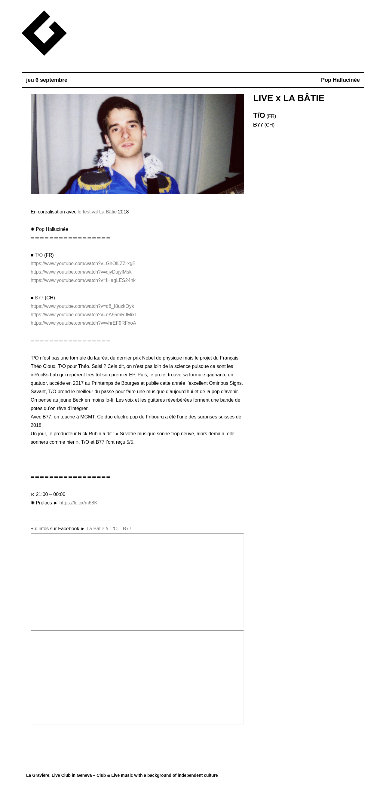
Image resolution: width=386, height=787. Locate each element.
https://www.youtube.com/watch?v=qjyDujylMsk (81, 271)
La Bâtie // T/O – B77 (109, 528)
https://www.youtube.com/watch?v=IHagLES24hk (83, 280)
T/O (39, 255)
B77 (39, 297)
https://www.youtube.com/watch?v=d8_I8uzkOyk (82, 306)
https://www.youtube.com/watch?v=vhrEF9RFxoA (83, 323)
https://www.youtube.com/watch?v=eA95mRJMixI (83, 314)
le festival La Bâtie (97, 211)
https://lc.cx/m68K (78, 502)
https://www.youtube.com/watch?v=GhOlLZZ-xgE (83, 263)
